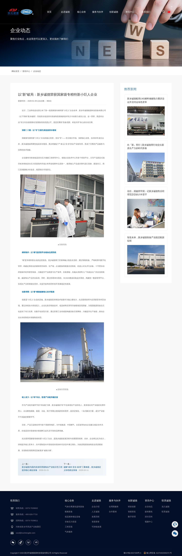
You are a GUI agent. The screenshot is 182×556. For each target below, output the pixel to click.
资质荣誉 (99, 522)
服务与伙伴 (97, 12)
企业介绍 (99, 506)
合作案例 (116, 512)
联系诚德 (169, 512)
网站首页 (15, 71)
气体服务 (72, 532)
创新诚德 (113, 12)
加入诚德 (169, 506)
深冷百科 (152, 517)
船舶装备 (72, 512)
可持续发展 (100, 527)
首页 (49, 12)
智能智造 (135, 512)
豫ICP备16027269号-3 (132, 553)
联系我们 (146, 12)
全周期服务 (117, 506)
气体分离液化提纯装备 (78, 506)
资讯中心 (130, 12)
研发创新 (135, 506)
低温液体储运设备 (76, 517)
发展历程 (99, 517)
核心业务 (81, 12)
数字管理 (135, 517)
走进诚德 (65, 12)
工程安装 (72, 527)
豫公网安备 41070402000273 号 (158, 553)
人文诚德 (99, 512)
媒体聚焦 (152, 512)
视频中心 (152, 522)
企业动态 (37, 71)
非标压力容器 (74, 522)
